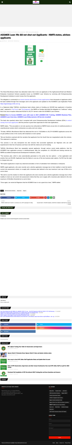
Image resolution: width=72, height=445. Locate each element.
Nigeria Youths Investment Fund (56, 400)
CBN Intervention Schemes (10, 190)
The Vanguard (25, 109)
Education (51, 409)
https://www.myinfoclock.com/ (21, 442)
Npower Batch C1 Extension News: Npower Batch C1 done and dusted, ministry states (30, 353)
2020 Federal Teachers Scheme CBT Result (58, 411)
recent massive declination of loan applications (35, 99)
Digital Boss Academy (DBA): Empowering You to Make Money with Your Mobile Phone (19, 312)
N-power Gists (58, 390)
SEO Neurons (8, 442)
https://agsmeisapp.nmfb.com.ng (10, 104)
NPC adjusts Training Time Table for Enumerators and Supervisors (25, 347)
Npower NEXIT (64, 393)
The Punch (15, 109)
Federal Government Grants (55, 395)
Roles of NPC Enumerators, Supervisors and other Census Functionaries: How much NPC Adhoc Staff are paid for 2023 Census (38, 366)
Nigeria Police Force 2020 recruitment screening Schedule (59, 402)
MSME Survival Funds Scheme (59, 404)
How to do (51, 407)
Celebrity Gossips (64, 407)
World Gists (57, 407)
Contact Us (61, 442)
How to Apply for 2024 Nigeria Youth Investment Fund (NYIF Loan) (14, 315)
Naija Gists (19, 190)
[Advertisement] (36, 14)
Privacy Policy (67, 442)
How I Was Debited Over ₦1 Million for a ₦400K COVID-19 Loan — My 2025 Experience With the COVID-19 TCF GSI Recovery (27, 311)
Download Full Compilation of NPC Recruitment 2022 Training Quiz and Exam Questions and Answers (34, 372)
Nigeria (5, 32)
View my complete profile (4, 302)
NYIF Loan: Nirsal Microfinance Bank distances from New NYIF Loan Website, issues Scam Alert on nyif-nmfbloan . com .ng (27, 316)
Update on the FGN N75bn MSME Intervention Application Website (14, 314)
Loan (51, 404)
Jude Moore (4, 41)
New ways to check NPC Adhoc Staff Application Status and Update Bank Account (29, 359)
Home (1, 32)
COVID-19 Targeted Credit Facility (56, 397)
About (57, 442)
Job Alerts (65, 390)
